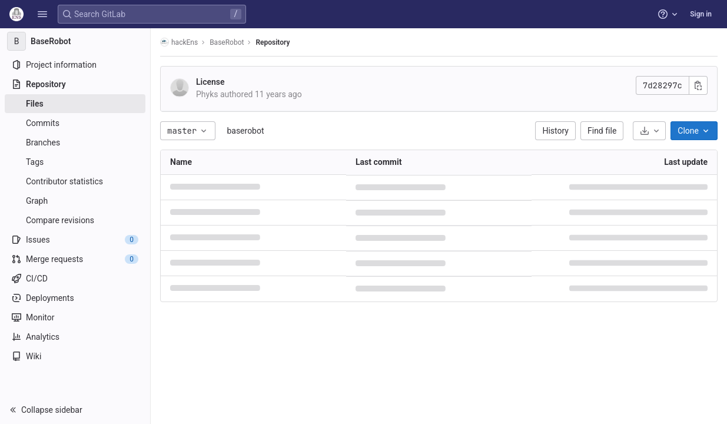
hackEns (179, 42)
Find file (601, 130)
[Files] (75, 103)
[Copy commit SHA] (698, 85)
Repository (272, 42)
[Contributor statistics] (75, 181)
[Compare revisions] (75, 220)
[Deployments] (75, 298)
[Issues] (75, 239)
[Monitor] (75, 317)
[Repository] (75, 84)
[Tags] (75, 162)
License (210, 82)
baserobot (245, 130)
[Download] (649, 130)
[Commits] (75, 123)
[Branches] (75, 142)
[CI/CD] (75, 278)
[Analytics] (75, 336)
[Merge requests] (75, 259)
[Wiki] (75, 356)
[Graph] (75, 200)
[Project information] (75, 64)
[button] (42, 14)
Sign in (701, 14)
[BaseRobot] (75, 41)
